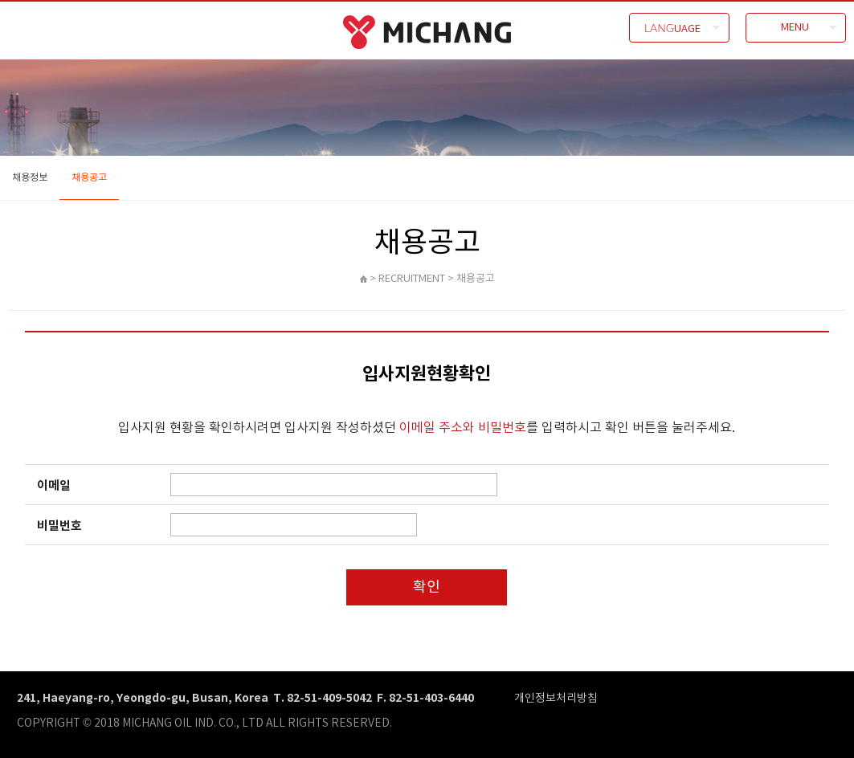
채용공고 (89, 177)
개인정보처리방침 (556, 697)
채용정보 (29, 177)
